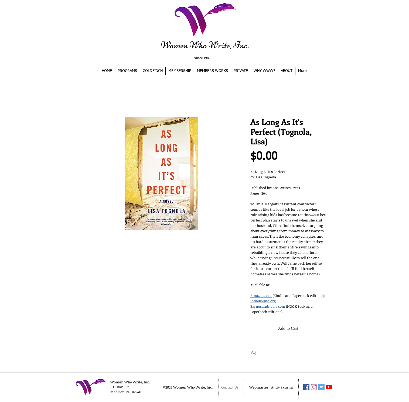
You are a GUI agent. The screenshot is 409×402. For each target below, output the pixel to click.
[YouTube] (329, 387)
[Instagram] (314, 387)
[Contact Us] (231, 387)
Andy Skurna (282, 387)
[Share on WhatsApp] (254, 353)
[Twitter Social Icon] (321, 387)
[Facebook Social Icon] (306, 387)
